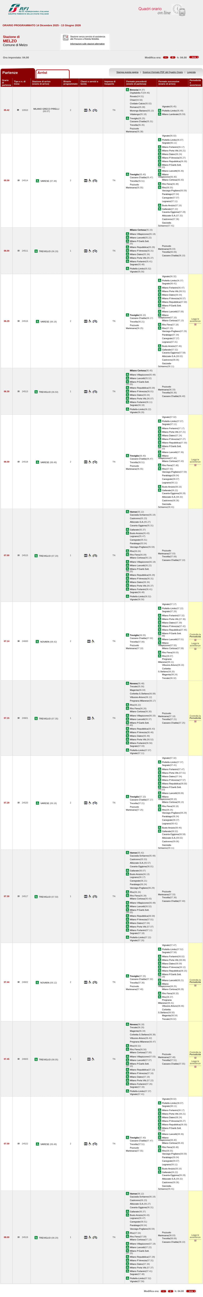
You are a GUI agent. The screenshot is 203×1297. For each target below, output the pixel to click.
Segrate (166, 143)
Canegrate (167, 197)
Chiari (133, 100)
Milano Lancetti (169, 171)
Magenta (166, 674)
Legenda (191, 72)
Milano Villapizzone (164, 175)
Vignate (165, 106)
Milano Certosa (169, 180)
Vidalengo (135, 114)
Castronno (167, 219)
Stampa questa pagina (127, 72)
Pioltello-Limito (169, 110)
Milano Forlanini (169, 147)
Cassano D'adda (138, 121)
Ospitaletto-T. (136, 93)
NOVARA (45, 642)
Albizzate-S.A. (169, 215)
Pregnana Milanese (139, 701)
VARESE (45, 181)
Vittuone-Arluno (169, 665)
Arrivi (42, 73)
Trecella (134, 125)
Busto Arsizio (168, 205)
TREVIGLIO (45, 251)
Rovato (133, 96)
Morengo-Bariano (138, 110)
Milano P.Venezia (170, 158)
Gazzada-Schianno (139, 515)
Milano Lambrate (170, 114)
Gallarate (166, 209)
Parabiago (167, 194)
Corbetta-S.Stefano (139, 693)
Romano (134, 107)
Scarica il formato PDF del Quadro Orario (163, 72)
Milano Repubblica (171, 161)
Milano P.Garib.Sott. (171, 165)
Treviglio (134, 118)
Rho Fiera (167, 184)
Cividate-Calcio (137, 103)
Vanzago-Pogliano (171, 190)
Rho (164, 187)
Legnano (166, 201)
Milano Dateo (168, 154)
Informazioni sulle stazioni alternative (87, 44)
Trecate (165, 678)
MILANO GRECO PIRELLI (46, 109)
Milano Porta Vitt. (170, 150)
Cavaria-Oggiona (170, 212)
